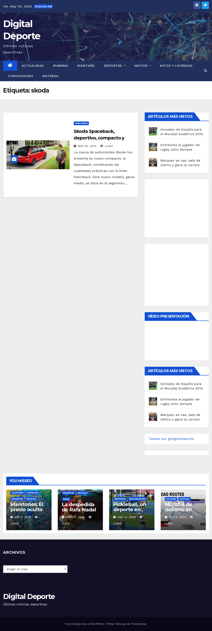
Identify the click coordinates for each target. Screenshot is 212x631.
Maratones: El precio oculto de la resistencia (26, 512)
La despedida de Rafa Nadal (79, 507)
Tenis (66, 499)
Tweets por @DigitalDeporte (171, 439)
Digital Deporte (29, 596)
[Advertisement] (180, 207)
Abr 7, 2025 (22, 517)
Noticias (31, 499)
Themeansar (139, 623)
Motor (143, 66)
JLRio (106, 146)
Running (60, 66)
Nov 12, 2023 (126, 517)
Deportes (114, 66)
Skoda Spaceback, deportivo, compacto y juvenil (99, 138)
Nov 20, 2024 (75, 517)
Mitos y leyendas (176, 66)
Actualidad (33, 66)
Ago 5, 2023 (177, 517)
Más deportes (137, 499)
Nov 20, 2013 (87, 146)
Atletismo (17, 493)
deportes (17, 499)
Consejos (32, 493)
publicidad (81, 123)
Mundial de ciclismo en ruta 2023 (178, 509)
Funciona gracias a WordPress (85, 623)
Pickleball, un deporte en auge (129, 509)
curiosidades (20, 76)
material (50, 76)
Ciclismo (171, 499)
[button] (205, 71)
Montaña (86, 66)
